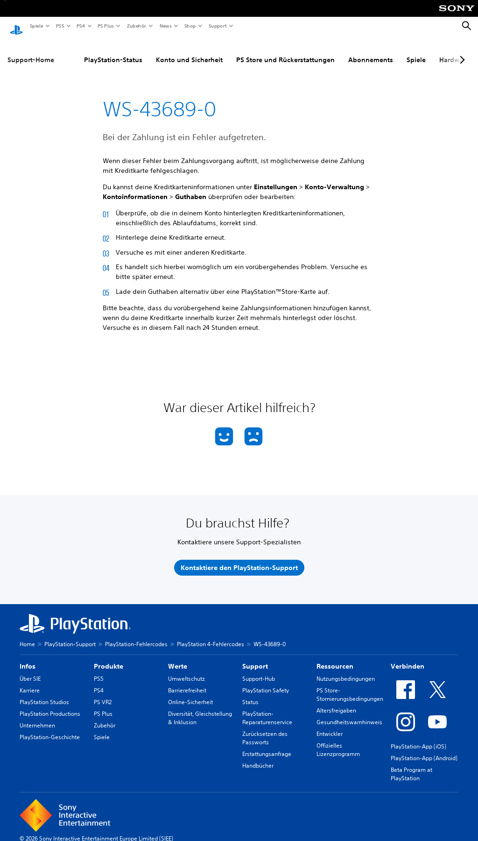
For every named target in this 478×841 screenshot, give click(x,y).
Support (217, 25)
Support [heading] (255, 658)
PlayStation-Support (70, 636)
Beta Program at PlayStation (411, 765)
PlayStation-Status (113, 51)
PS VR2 (103, 694)
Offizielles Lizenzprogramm (338, 741)
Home (27, 636)
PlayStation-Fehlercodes (136, 636)
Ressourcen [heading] (334, 658)
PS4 (80, 25)
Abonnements (370, 51)
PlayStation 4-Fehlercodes (210, 636)
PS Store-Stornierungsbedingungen (349, 686)
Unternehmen (37, 717)
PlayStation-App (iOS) (418, 738)
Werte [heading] (177, 658)
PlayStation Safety (265, 682)
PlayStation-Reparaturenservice (267, 709)
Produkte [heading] (108, 658)
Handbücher (258, 757)
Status (250, 694)
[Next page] (461, 51)
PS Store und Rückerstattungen (285, 51)
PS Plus (105, 25)
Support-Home (30, 51)
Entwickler (329, 725)
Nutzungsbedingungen (345, 670)
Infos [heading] (27, 658)
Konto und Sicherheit (189, 51)
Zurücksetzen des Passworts (265, 729)
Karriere (30, 682)
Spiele (36, 25)
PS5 (59, 25)
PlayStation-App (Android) (424, 750)
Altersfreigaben (336, 702)
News (165, 25)
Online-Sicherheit (190, 694)
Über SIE (30, 670)
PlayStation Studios (44, 694)
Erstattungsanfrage (266, 745)
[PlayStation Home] (16, 26)
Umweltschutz (186, 670)
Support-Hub (258, 670)
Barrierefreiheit (187, 682)
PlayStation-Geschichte (50, 729)
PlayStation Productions (50, 705)
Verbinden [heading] (407, 658)
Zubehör (136, 25)
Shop (190, 25)
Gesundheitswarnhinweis (349, 714)
